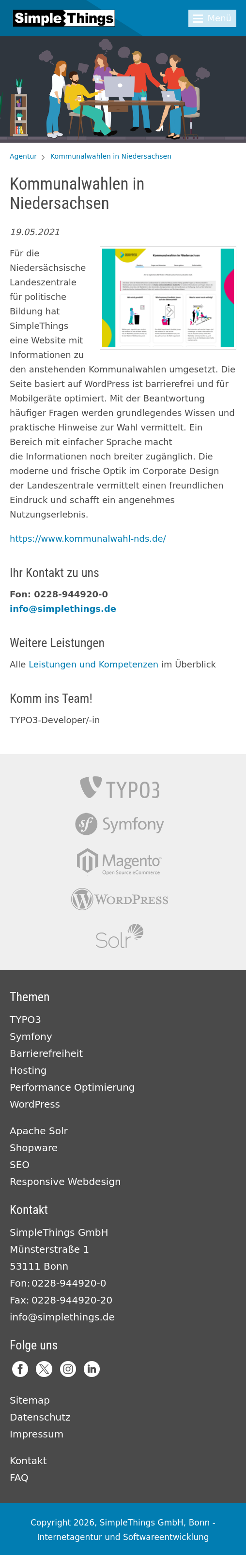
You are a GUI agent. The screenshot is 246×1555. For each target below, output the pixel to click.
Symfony (119, 824)
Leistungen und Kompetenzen (93, 664)
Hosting (28, 1070)
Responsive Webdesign (65, 1181)
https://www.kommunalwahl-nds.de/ (88, 538)
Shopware (34, 1148)
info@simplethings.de (63, 609)
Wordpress (119, 899)
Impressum (36, 1434)
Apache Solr (119, 936)
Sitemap (30, 1400)
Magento (119, 861)
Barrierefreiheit (46, 1053)
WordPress (35, 1104)
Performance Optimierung (72, 1087)
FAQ (19, 1477)
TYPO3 (119, 787)
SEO (20, 1164)
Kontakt (28, 1460)
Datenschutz (40, 1417)
